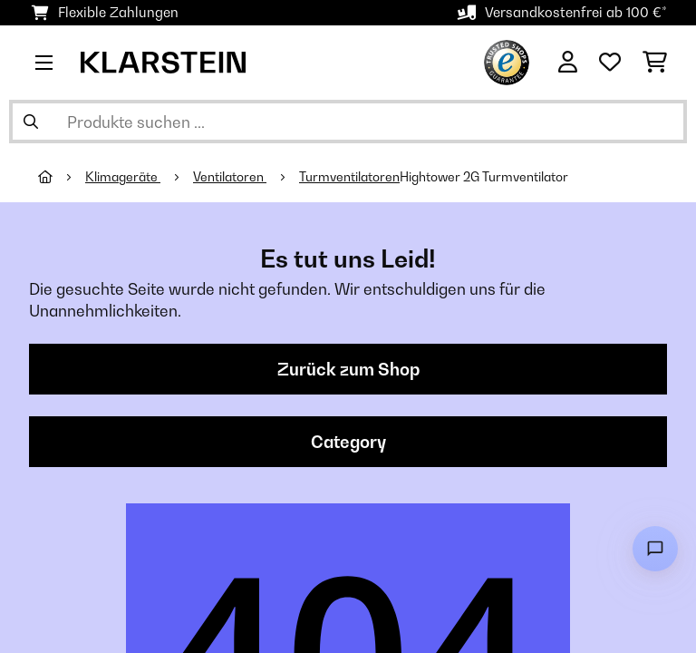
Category (348, 442)
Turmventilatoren (349, 177)
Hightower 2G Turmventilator (484, 177)
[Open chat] (655, 548)
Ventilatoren (229, 177)
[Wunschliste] (610, 62)
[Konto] (567, 62)
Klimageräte (122, 177)
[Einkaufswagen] (655, 62)
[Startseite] (61, 177)
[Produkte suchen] (348, 121)
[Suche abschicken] (31, 121)
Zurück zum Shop (348, 369)
